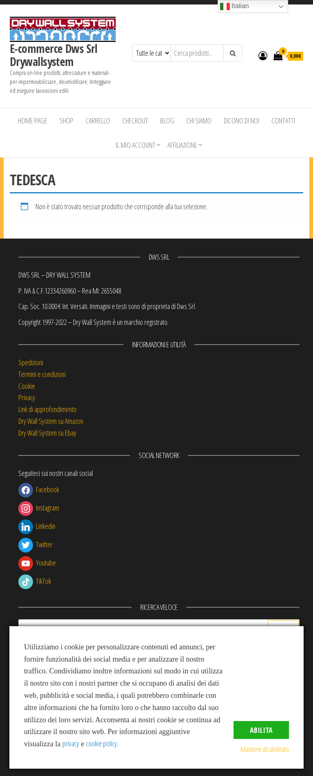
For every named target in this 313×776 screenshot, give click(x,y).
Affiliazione (182, 145)
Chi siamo (199, 120)
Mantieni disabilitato (264, 749)
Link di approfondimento (47, 409)
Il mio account (135, 145)
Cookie (26, 386)
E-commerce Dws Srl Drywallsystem (53, 55)
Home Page (32, 120)
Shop (66, 120)
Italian (234, 6)
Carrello (98, 120)
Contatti (283, 120)
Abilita (261, 730)
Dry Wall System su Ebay (47, 433)
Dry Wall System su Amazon (50, 421)
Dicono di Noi (241, 120)
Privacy (26, 397)
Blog (167, 120)
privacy (70, 743)
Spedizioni (30, 362)
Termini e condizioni (42, 374)
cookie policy (101, 743)
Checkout (135, 120)
